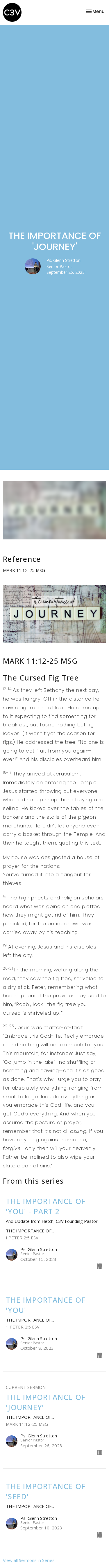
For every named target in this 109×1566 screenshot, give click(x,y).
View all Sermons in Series (29, 1560)
